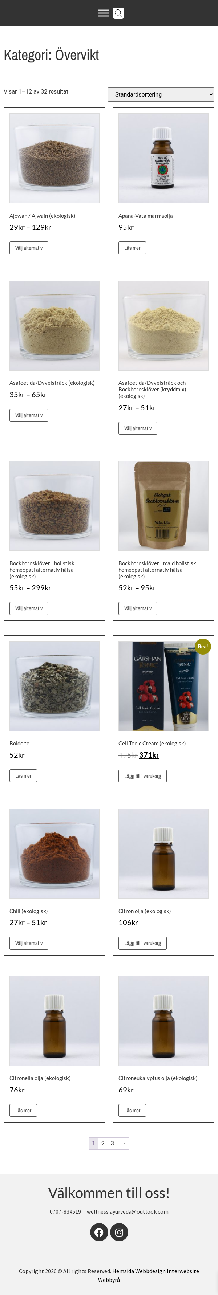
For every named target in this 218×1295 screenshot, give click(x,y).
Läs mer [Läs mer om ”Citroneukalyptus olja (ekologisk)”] (132, 1110)
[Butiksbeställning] (161, 94)
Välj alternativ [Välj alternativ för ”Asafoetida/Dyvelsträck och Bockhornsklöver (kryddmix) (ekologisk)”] (138, 428)
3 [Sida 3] (112, 1143)
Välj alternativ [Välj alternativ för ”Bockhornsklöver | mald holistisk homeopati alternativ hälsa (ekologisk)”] (138, 608)
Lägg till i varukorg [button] (142, 776)
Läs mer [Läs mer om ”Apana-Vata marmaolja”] (132, 248)
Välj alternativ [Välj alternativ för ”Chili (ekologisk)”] (29, 943)
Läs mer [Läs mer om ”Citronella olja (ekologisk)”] (23, 1110)
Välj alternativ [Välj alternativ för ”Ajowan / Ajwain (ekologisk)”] (29, 248)
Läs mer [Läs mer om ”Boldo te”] (23, 775)
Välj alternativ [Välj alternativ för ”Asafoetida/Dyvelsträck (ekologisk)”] (29, 415)
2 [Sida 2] (103, 1143)
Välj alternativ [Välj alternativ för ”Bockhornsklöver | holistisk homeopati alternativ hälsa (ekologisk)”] (29, 608)
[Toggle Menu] (103, 12)
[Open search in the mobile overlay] (118, 13)
